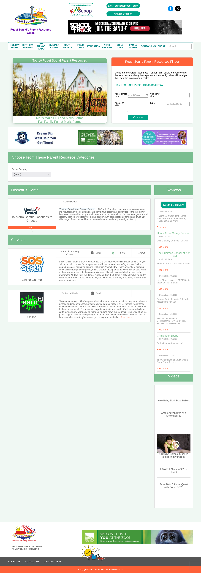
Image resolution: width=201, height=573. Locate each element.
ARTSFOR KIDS (107, 46)
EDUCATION (93, 46)
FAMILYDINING (133, 46)
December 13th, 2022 (168, 314)
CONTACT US (32, 561)
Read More (162, 227)
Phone (122, 252)
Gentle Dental (70, 201)
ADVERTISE (14, 561)
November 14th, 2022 (168, 339)
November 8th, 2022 (167, 355)
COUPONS (146, 46)
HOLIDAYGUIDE (15, 46)
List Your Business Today (123, 5)
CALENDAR (159, 46)
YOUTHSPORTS (67, 46)
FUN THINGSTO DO (41, 46)
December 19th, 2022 (168, 276)
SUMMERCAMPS (54, 46)
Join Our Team (52, 561)
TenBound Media (70, 293)
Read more (126, 317)
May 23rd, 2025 (165, 236)
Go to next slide (99, 89)
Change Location (123, 14)
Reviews (141, 253)
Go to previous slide (20, 89)
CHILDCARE (120, 46)
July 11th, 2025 (165, 212)
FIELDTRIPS (80, 46)
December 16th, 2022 (168, 295)
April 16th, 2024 (165, 259)
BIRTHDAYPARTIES (27, 46)
